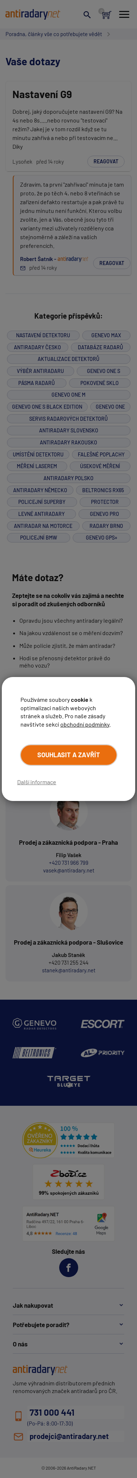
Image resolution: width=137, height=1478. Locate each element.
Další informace (36, 781)
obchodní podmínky (84, 724)
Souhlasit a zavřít (68, 755)
